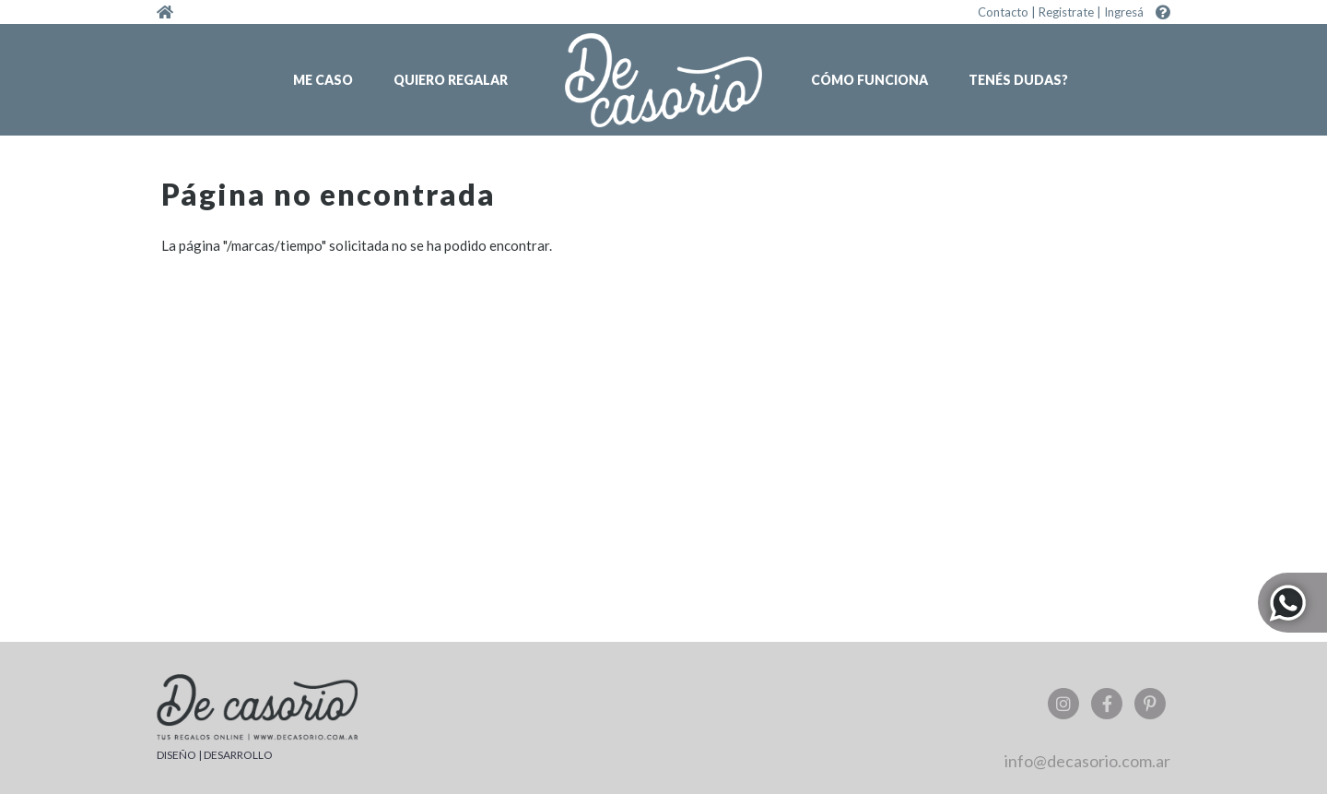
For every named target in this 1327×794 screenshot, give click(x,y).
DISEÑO (176, 755)
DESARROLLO (238, 755)
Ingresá (1124, 12)
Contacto (1003, 12)
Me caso (323, 80)
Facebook (1106, 703)
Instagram (1063, 703)
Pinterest (1150, 703)
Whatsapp (1292, 603)
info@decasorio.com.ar (1087, 761)
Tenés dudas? (1018, 80)
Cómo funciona (869, 80)
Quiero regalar (450, 80)
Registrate (1066, 12)
